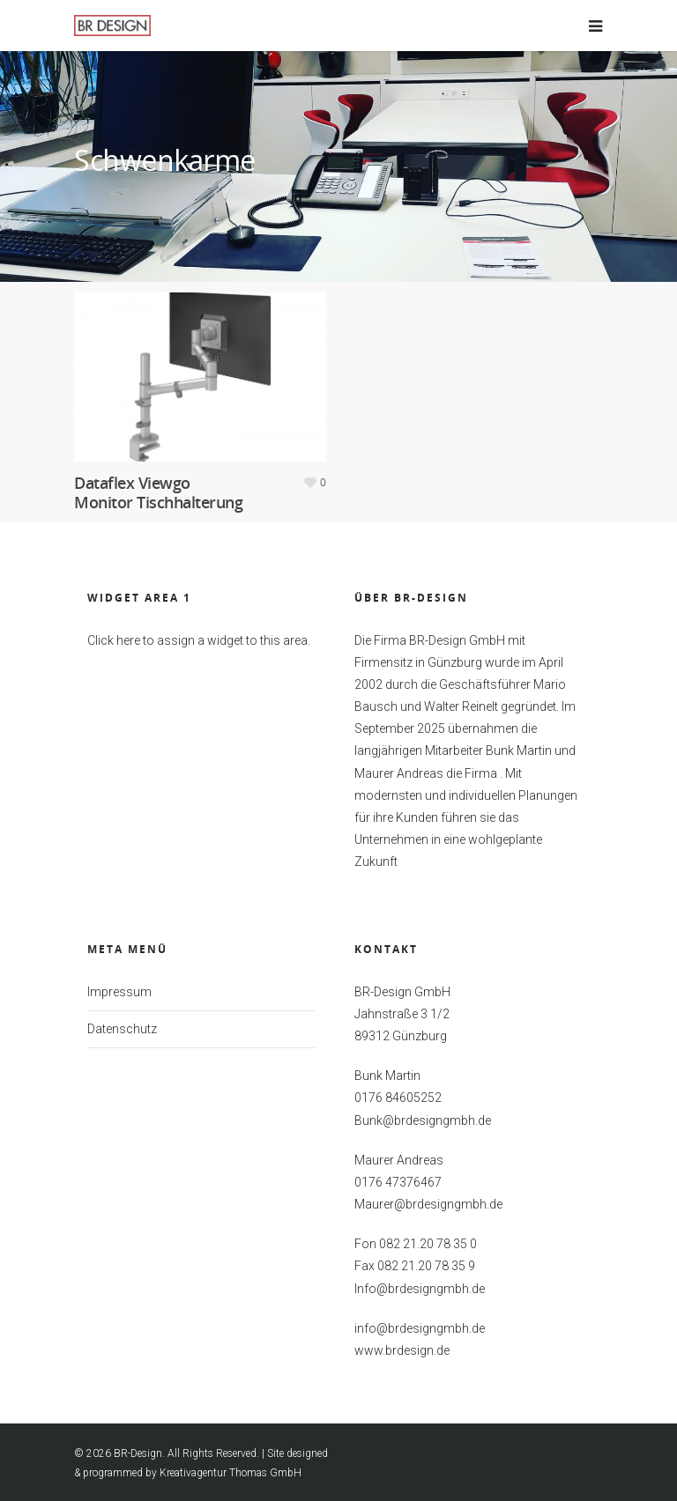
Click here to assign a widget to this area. (198, 641)
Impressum (119, 993)
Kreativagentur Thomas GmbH (230, 1474)
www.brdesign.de (402, 1351)
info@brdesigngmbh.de (419, 1329)
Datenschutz (122, 1030)
